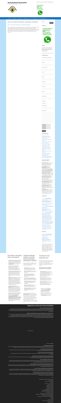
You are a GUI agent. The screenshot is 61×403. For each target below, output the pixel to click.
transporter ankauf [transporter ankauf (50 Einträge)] (48, 221)
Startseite (9, 18)
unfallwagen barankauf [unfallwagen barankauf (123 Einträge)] (46, 226)
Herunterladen (51, 341)
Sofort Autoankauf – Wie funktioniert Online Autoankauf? (45, 394)
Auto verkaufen (19, 18)
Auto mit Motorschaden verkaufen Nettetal (19, 25)
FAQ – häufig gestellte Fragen (42, 18)
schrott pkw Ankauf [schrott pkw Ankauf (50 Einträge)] (45, 219)
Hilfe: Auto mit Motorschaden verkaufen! (47, 398)
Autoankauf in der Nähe (45, 144)
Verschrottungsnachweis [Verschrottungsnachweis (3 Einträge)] (44, 227)
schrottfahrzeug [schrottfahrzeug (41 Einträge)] (48, 213)
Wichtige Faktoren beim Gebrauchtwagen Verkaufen (46, 377)
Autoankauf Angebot (47, 362)
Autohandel (44, 138)
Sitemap (52, 375)
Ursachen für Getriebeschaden (46, 137)
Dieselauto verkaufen (45, 140)
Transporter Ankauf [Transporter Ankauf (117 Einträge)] (46, 238)
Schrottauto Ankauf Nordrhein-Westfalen (47, 393)
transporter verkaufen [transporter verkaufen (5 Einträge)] (44, 222)
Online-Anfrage (44, 163)
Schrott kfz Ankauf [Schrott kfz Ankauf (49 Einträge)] (45, 215)
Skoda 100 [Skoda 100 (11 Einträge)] (43, 221)
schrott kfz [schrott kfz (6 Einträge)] (52, 214)
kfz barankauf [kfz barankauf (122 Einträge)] (45, 202)
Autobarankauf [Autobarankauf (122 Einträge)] (45, 233)
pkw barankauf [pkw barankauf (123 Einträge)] (49, 209)
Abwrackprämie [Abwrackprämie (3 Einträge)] (43, 196)
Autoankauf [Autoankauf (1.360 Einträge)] (49, 232)
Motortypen (51, 395)
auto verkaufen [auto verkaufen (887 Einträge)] (46, 199)
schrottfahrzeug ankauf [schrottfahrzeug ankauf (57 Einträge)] (46, 214)
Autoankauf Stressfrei (17, 2)
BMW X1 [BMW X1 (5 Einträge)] (51, 199)
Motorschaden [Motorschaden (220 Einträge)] (45, 236)
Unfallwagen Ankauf (50, 400)
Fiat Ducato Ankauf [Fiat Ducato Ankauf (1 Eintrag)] (50, 233)
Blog (30, 18)
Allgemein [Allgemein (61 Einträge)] (44, 232)
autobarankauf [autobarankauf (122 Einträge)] (45, 197)
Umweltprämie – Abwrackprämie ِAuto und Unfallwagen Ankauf (44, 392)
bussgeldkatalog (48, 341)
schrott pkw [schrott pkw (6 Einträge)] (49, 218)
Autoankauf (14, 18)
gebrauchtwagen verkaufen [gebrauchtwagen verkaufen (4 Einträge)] (46, 201)
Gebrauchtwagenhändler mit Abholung (48, 387)
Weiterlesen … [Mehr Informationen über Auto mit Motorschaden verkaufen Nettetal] (10, 32)
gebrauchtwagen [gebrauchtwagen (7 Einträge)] (46, 200)
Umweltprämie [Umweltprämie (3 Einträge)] (48, 222)
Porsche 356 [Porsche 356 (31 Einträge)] (44, 211)
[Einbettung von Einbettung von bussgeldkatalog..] (30, 328)
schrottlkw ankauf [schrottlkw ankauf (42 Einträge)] (45, 218)
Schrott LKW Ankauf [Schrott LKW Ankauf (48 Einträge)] (47, 217)
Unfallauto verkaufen (50, 397)
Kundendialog (35, 18)
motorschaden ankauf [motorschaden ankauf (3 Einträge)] (44, 204)
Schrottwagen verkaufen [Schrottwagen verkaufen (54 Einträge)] (48, 220)
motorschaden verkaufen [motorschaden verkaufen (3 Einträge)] (49, 208)
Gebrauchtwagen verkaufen (46, 145)
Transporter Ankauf (25, 18)
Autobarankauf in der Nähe (46, 141)
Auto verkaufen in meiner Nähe (47, 139)
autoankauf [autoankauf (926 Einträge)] (48, 196)
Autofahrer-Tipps (51, 378)
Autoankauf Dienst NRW (45, 143)
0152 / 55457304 (47, 162)
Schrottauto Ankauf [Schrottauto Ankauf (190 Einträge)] (46, 237)
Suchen (43, 21)
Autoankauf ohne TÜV (50, 399)
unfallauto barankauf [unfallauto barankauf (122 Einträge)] (46, 223)
